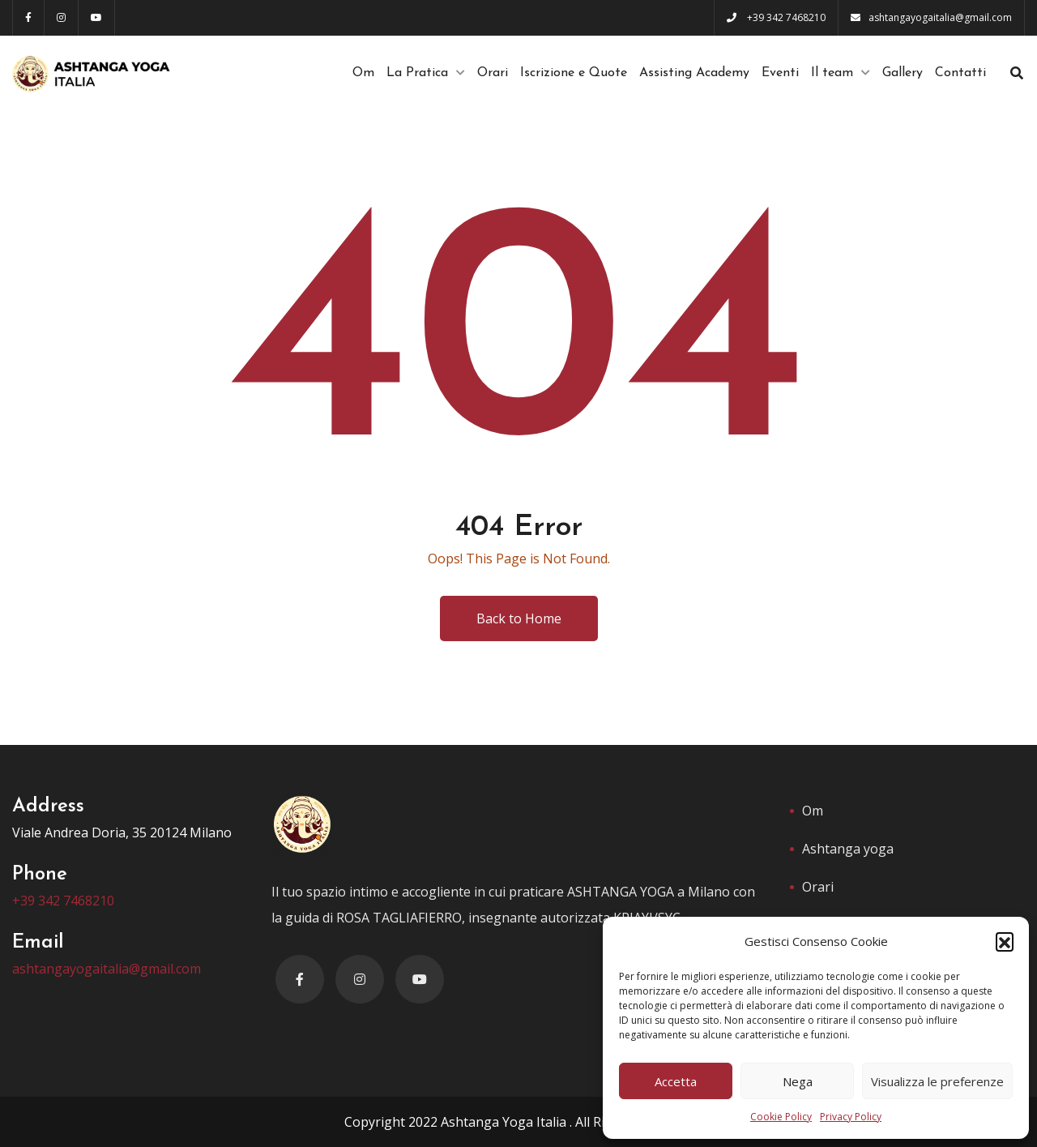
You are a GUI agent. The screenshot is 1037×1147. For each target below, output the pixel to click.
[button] (1004, 941)
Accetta (676, 1081)
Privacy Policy (850, 1116)
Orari (492, 72)
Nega (798, 1081)
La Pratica (417, 72)
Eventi (780, 72)
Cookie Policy (781, 1116)
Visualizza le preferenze (937, 1081)
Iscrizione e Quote (573, 72)
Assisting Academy (694, 72)
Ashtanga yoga (848, 849)
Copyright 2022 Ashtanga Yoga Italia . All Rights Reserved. (518, 1122)
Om (363, 72)
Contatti (960, 72)
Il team (832, 72)
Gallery (902, 72)
